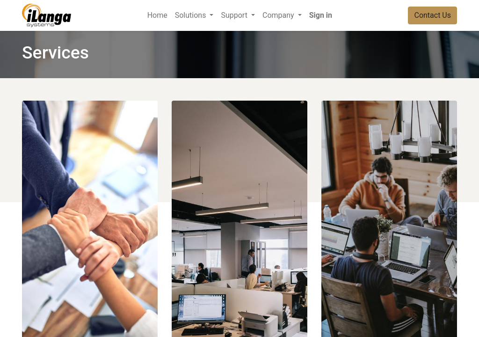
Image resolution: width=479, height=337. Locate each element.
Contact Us (432, 15)
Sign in (320, 15)
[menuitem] (157, 15)
